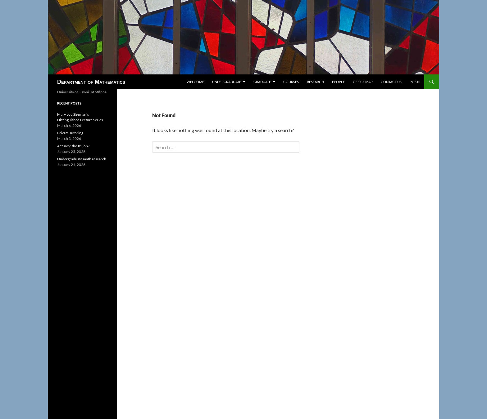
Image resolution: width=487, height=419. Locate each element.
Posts (415, 82)
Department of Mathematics (91, 82)
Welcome (195, 82)
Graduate (262, 82)
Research (315, 82)
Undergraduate (226, 82)
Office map (363, 82)
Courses (291, 82)
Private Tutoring (70, 133)
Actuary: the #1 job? (73, 146)
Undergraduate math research (81, 159)
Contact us (391, 82)
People (338, 82)
